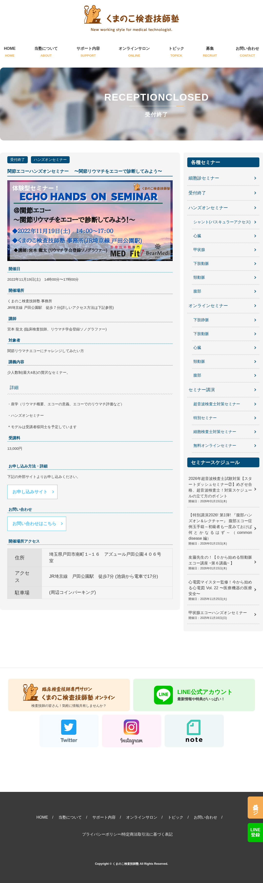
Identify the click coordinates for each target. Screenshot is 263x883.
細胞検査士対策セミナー (214, 432)
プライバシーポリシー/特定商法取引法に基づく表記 (127, 834)
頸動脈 (199, 277)
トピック (176, 52)
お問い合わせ (247, 52)
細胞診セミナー (203, 178)
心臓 (197, 236)
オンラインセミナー (208, 305)
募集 (210, 52)
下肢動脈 (201, 263)
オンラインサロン (134, 52)
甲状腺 (199, 250)
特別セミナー (205, 418)
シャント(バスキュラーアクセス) (222, 222)
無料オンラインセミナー (214, 445)
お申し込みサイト (29, 491)
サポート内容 (88, 52)
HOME (10, 52)
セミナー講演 (201, 389)
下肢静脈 (201, 320)
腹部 (197, 291)
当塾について (46, 52)
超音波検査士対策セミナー (216, 404)
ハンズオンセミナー (50, 159)
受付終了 (17, 159)
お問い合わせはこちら (34, 523)
